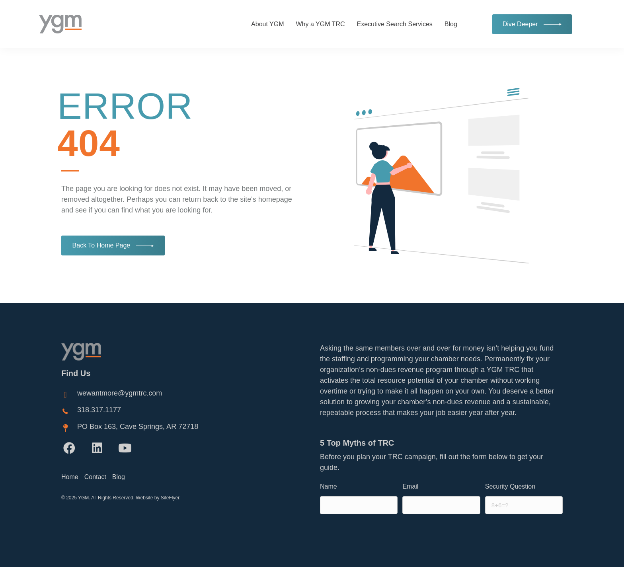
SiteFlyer (170, 498)
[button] (69, 448)
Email (410, 486)
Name (328, 486)
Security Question (510, 486)
